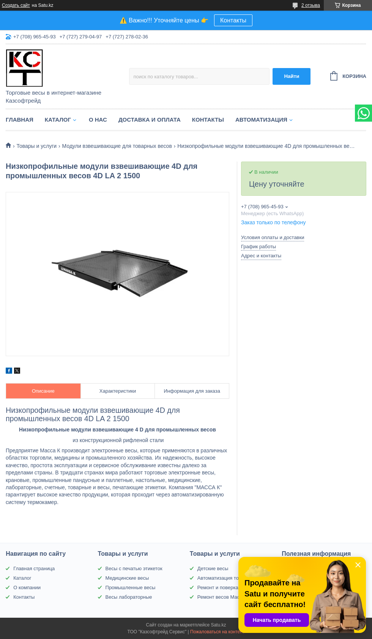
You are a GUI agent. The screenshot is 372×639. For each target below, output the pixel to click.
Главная (19, 119)
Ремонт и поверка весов (225, 587)
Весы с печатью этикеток (134, 568)
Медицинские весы (127, 578)
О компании (27, 587)
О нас (98, 119)
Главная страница (34, 568)
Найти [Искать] (291, 76)
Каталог (58, 119)
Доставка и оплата (149, 119)
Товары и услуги (36, 146)
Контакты (233, 20)
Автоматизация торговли (225, 578)
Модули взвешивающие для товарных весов (117, 146)
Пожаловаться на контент (217, 631)
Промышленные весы (131, 587)
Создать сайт (16, 5)
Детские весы (213, 568)
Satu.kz (218, 625)
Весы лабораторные (129, 597)
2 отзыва (310, 5)
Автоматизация (261, 119)
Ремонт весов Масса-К (223, 597)
